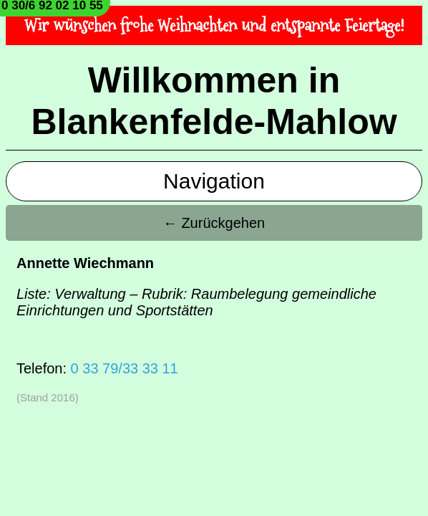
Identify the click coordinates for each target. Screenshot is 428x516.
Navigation (214, 181)
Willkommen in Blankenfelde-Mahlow (214, 101)
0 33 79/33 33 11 (124, 368)
